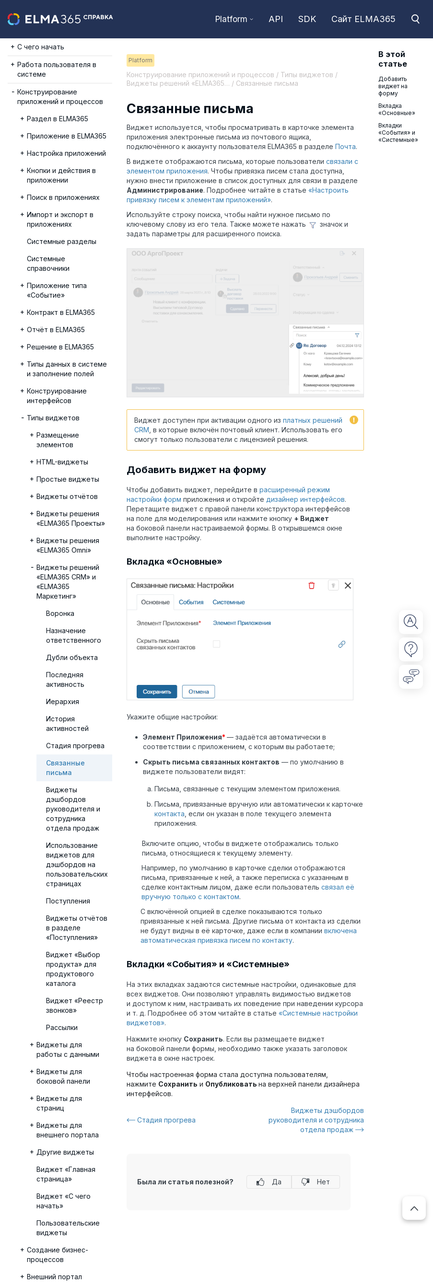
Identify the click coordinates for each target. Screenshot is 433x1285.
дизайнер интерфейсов (305, 499)
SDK (307, 19)
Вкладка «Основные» (396, 109)
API (276, 19)
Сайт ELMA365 (363, 19)
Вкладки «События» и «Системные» (398, 132)
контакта (169, 814)
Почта (345, 146)
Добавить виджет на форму (393, 86)
